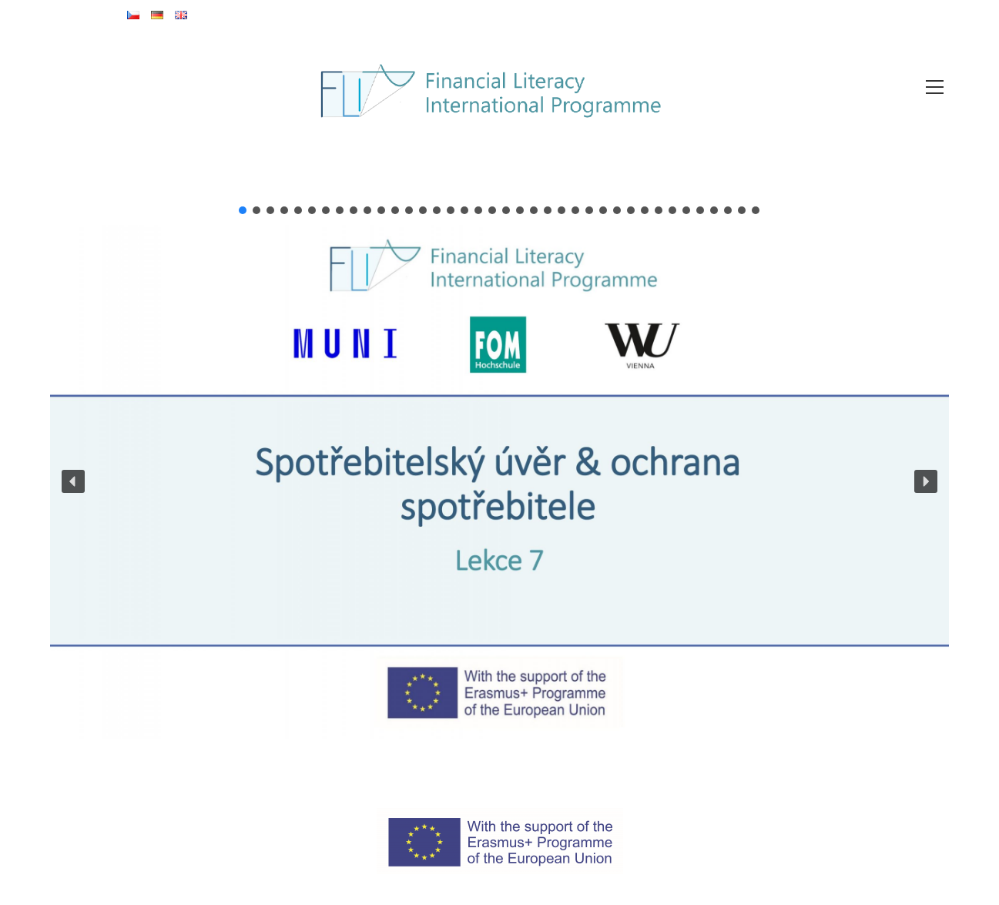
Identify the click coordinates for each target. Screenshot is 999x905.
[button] (242, 210)
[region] (499, 471)
